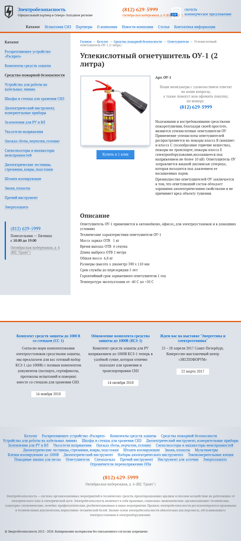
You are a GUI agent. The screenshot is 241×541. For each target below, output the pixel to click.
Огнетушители (178, 42)
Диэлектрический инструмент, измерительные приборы (192, 441)
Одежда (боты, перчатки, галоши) (32, 141)
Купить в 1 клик (115, 154)
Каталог (33, 27)
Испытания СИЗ (58, 27)
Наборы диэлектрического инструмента (150, 455)
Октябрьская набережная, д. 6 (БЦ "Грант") (152, 15)
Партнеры (84, 27)
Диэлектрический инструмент (88, 455)
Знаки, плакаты (17, 188)
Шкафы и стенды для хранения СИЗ (34, 99)
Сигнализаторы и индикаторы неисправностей (194, 445)
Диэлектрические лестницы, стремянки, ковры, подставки (71, 450)
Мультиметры (206, 450)
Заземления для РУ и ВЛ (25, 122)
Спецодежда (104, 460)
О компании (107, 27)
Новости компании (137, 27)
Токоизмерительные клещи (210, 455)
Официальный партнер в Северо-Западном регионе (55, 15)
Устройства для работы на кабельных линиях (40, 441)
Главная (86, 42)
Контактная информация (194, 27)
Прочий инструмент (21, 198)
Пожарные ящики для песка (37, 460)
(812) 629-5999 (140, 10)
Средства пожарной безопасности (35, 75)
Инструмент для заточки (178, 460)
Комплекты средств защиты (28, 66)
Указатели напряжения (24, 132)
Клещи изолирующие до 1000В (33, 455)
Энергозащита (16, 207)
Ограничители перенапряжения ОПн (120, 464)
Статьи (163, 27)
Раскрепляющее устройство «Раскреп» (73, 436)
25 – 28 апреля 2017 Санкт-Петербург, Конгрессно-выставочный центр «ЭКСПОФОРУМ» (193, 354)
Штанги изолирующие (23, 179)
